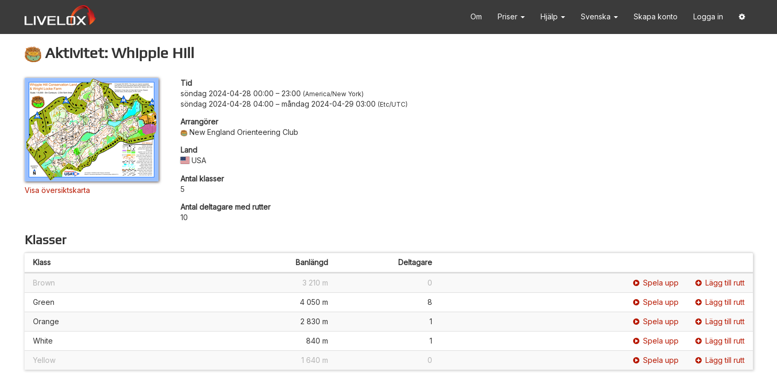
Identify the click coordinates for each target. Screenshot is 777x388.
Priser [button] (511, 16)
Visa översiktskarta (57, 190)
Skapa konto (656, 16)
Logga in (708, 16)
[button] (742, 17)
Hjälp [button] (552, 16)
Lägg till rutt (720, 282)
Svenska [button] (599, 16)
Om (476, 16)
